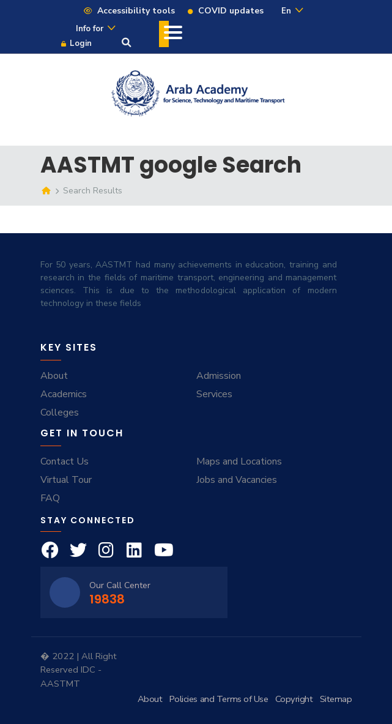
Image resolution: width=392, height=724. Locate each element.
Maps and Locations (239, 461)
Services (214, 394)
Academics (63, 394)
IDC (89, 669)
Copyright (294, 699)
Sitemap (336, 699)
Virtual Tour (66, 480)
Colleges (59, 412)
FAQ (50, 498)
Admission (218, 376)
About (54, 376)
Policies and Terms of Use (218, 699)
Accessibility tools (129, 11)
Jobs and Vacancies (236, 480)
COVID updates (225, 11)
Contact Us (64, 461)
